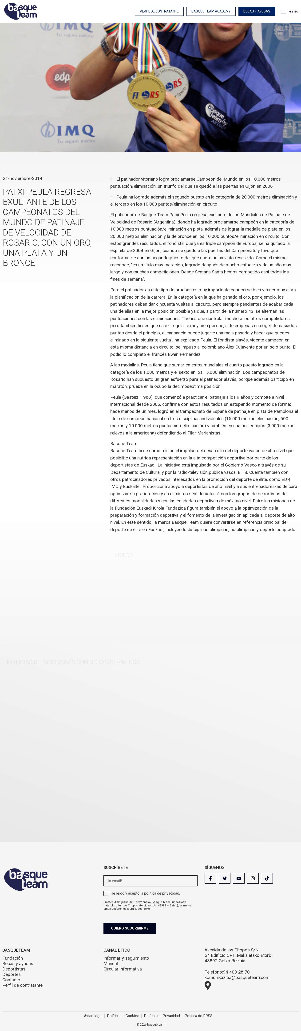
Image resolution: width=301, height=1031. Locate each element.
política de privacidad (161, 893)
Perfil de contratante (159, 11)
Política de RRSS (199, 1016)
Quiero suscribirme (130, 928)
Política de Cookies (123, 1016)
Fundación (12, 958)
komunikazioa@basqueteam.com (237, 977)
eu (296, 11)
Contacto (11, 979)
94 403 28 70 (236, 972)
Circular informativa (122, 969)
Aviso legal (93, 1016)
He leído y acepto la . (145, 893)
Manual (110, 963)
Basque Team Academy (211, 11)
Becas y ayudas (256, 11)
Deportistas (13, 969)
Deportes (11, 974)
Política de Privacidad (162, 1016)
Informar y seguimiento (126, 958)
